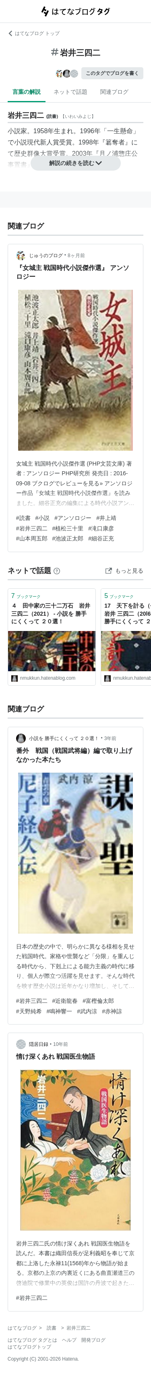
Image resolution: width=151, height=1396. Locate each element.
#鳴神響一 (59, 1011)
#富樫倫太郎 (98, 1001)
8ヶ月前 (76, 255)
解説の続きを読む (75, 163)
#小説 (42, 518)
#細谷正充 (101, 538)
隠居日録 (38, 1044)
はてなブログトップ (29, 1347)
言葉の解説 (26, 92)
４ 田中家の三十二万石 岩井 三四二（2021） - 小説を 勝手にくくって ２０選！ (50, 613)
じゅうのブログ (46, 255)
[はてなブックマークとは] (57, 571)
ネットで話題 (70, 92)
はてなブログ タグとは (32, 1340)
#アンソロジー (72, 518)
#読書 (23, 518)
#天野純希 (29, 1011)
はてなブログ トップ (34, 33)
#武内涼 (87, 1011)
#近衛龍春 (65, 1001)
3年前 (110, 738)
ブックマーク (26, 595)
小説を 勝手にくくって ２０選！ (64, 738)
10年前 (60, 1044)
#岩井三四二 (32, 528)
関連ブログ (114, 92)
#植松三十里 (68, 528)
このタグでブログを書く (112, 73)
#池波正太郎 (68, 538)
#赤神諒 (112, 1011)
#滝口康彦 (101, 528)
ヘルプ (69, 1340)
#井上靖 (106, 518)
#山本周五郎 (32, 538)
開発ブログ (93, 1340)
